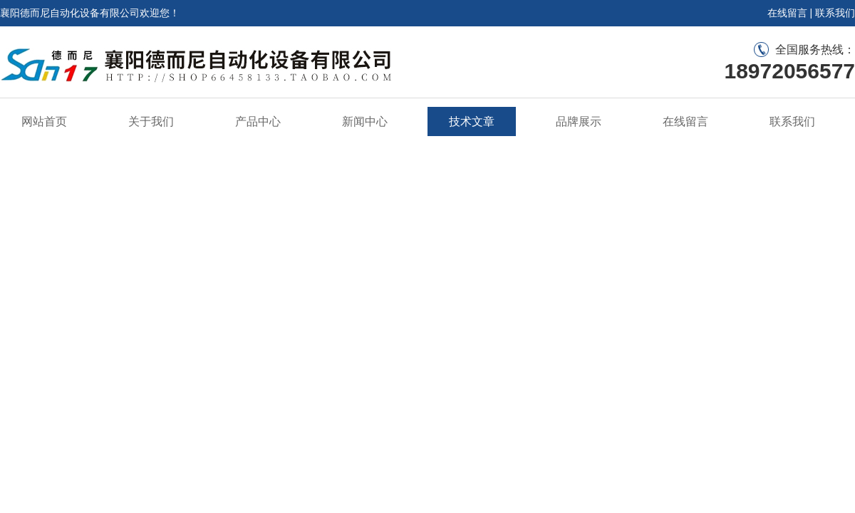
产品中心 (258, 121)
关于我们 (151, 121)
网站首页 (44, 121)
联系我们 (835, 13)
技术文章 (471, 121)
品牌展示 (578, 121)
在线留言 (787, 13)
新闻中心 (365, 121)
